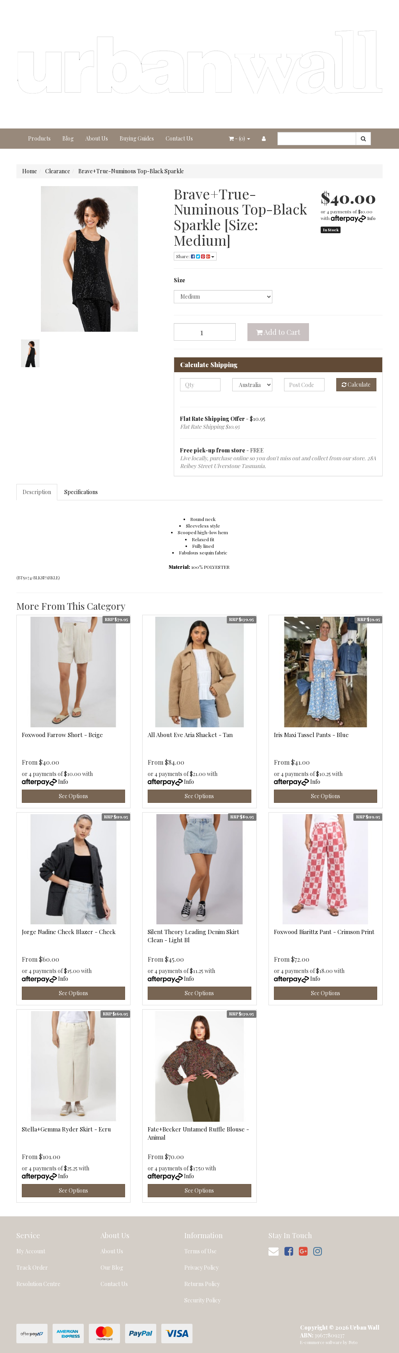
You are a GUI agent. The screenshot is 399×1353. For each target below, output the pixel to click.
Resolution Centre (38, 1284)
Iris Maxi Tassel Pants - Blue (311, 735)
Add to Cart (278, 332)
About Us (96, 138)
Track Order (32, 1267)
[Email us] (273, 1251)
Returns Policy (202, 1284)
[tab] (37, 492)
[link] (288, 1251)
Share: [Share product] (195, 256)
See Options (73, 796)
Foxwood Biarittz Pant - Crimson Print (324, 932)
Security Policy (202, 1300)
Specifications (81, 492)
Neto (353, 1342)
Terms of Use (200, 1251)
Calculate (356, 384)
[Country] (252, 384)
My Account (30, 1251)
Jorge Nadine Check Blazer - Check (69, 932)
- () (239, 138)
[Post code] (304, 384)
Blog (68, 138)
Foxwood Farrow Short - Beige (62, 735)
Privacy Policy (201, 1267)
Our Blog (112, 1267)
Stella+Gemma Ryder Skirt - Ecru (66, 1129)
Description (37, 492)
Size (179, 280)
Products (39, 138)
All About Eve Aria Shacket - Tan (190, 735)
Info (371, 218)
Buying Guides (137, 138)
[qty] (200, 384)
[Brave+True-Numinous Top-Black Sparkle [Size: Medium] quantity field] (205, 332)
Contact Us (179, 138)
